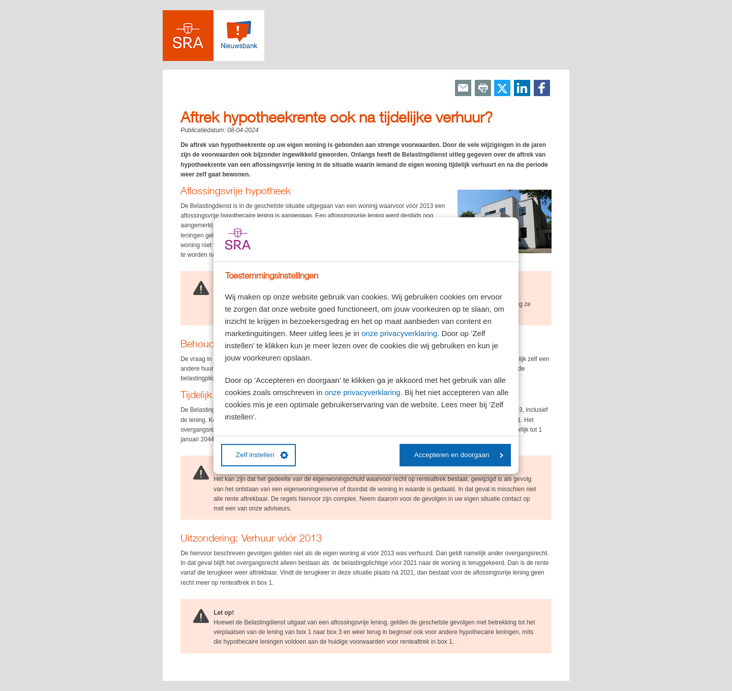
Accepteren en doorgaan (458, 455)
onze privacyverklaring (399, 333)
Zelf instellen (262, 455)
